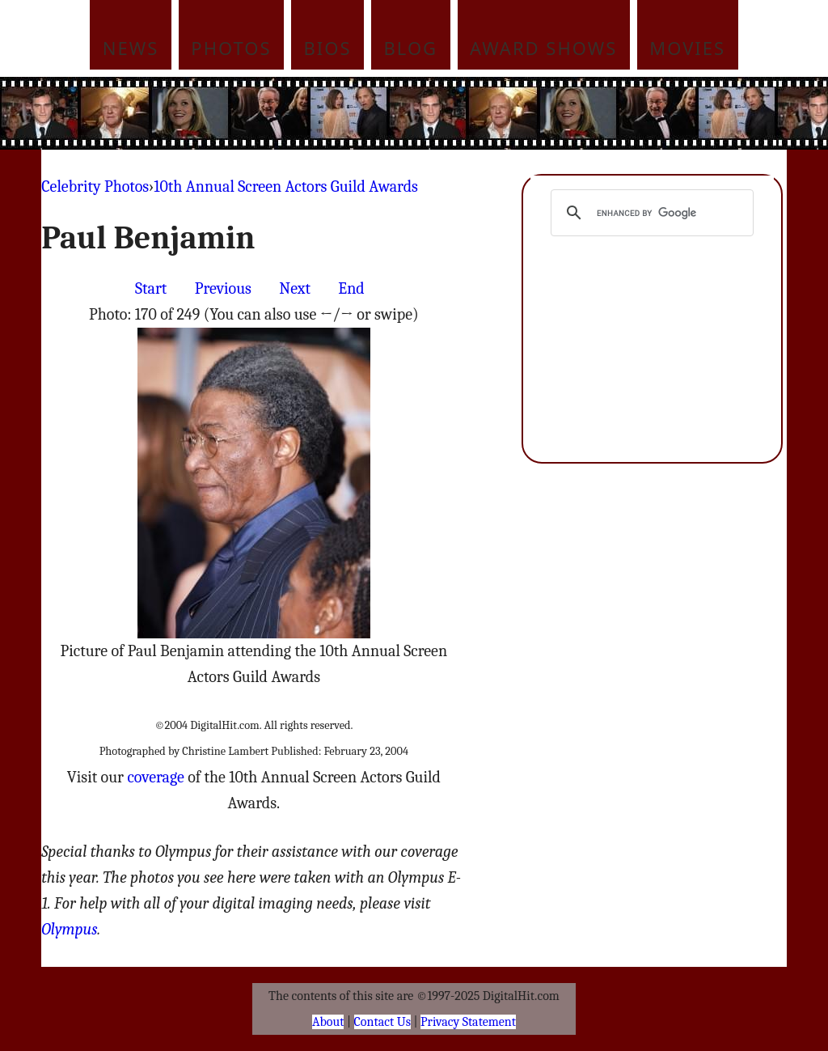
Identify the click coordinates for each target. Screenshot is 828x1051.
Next (294, 288)
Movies (687, 48)
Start (151, 288)
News (131, 48)
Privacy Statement (468, 1022)
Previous (223, 288)
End (351, 288)
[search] (649, 212)
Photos (231, 48)
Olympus (69, 929)
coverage (155, 777)
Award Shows (543, 48)
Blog (411, 48)
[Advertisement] (523, 113)
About (328, 1022)
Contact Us (382, 1022)
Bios (328, 48)
